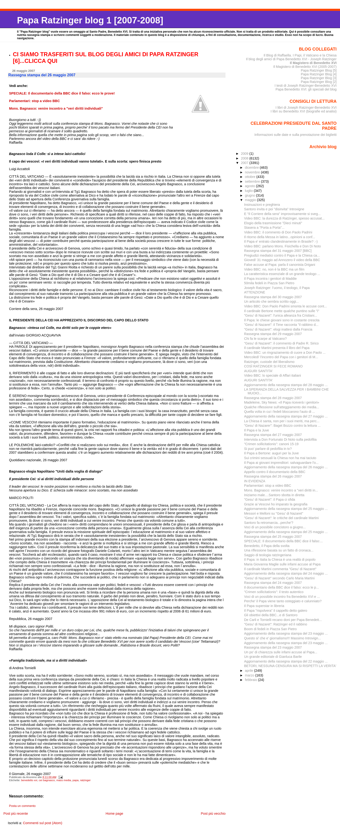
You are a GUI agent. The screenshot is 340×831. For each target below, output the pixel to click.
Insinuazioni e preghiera (262, 205)
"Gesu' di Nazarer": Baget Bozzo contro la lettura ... (282, 425)
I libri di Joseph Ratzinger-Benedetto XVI (306, 107)
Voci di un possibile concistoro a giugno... (275, 527)
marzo (250, 675)
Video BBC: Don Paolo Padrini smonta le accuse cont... (285, 306)
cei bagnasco (47, 780)
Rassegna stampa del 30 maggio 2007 (273, 297)
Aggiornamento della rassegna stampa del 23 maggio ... (286, 633)
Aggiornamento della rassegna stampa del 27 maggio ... (286, 416)
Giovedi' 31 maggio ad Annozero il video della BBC (282, 260)
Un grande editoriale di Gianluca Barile (273, 657)
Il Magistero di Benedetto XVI (313, 63)
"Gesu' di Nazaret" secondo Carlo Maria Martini (279, 578)
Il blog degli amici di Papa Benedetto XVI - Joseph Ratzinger (291, 59)
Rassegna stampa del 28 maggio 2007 (273, 398)
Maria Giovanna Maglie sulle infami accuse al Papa (282, 564)
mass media (63, 780)
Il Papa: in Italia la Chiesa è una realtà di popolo (280, 559)
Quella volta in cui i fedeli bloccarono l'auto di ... (279, 411)
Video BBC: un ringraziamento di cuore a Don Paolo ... (285, 352)
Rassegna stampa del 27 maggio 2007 (273, 435)
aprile (249, 670)
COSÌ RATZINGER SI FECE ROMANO (273, 366)
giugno (250, 195)
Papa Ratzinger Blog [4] (319, 74)
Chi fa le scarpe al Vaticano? (265, 338)
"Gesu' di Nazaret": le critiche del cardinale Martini (281, 518)
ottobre (250, 177)
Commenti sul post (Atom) (42, 823)
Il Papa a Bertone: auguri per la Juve (271, 453)
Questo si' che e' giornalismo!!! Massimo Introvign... (282, 638)
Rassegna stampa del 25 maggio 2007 (273, 536)
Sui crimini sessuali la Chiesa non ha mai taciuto (280, 458)
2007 (245, 163)
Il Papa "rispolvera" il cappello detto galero (275, 610)
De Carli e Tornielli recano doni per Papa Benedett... (283, 620)
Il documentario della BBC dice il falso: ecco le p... (281, 587)
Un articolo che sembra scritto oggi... (271, 301)
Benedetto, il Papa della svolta (266, 546)
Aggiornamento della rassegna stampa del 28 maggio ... (286, 385)
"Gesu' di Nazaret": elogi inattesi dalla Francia (278, 329)
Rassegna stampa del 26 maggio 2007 (273, 476)
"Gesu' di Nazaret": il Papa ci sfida (269, 499)
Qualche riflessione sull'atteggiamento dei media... (281, 407)
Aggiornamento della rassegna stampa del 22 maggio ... (286, 661)
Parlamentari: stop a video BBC (267, 485)
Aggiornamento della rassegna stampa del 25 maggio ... (286, 509)
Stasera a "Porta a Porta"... (264, 227)
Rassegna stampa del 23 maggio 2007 (273, 647)
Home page (114, 813)
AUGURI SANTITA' (258, 371)
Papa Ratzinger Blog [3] (319, 78)
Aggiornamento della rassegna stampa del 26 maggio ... (286, 467)
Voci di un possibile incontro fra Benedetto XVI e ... (282, 596)
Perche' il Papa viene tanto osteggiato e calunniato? (283, 601)
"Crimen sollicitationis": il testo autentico (273, 592)
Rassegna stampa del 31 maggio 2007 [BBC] (278, 251)
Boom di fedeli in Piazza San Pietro (270, 629)
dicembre (252, 167)
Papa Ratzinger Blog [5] (319, 70)
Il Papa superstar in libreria (264, 606)
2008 (245, 158)
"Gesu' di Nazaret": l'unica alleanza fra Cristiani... (280, 315)
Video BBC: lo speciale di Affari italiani (272, 375)
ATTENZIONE (254, 292)
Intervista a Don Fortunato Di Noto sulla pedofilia (280, 439)
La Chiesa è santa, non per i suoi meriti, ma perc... (281, 421)
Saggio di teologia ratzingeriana (267, 555)
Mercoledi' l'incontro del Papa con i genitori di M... (281, 357)
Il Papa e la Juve (256, 430)
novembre (253, 172)
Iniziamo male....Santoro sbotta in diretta (274, 495)
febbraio (251, 680)
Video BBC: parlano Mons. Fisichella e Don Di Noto (282, 246)
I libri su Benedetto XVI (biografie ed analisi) (303, 111)
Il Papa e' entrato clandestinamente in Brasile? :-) (281, 241)
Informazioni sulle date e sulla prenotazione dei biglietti (296, 135)
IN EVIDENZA (254, 481)
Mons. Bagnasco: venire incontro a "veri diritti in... (281, 490)
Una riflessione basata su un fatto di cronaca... (279, 550)
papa (75, 780)
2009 (245, 153)
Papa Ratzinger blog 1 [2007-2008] (90, 20)
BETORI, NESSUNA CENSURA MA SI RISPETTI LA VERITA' (290, 666)
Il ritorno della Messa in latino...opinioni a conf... (279, 237)
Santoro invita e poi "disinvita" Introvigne (274, 209)
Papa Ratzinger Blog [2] (319, 82)
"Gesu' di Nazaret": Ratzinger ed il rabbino (275, 624)
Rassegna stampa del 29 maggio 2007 (273, 334)
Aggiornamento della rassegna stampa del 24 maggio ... (286, 573)
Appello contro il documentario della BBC (275, 472)
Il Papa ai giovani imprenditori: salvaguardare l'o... (281, 463)
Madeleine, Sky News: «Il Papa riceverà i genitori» (281, 402)
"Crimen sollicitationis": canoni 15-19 (271, 444)
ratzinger (85, 780)
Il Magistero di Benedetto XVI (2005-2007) (304, 67)
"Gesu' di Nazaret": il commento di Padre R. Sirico (281, 343)
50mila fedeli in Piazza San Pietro (269, 283)
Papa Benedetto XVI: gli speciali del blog (306, 89)
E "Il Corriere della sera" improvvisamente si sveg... (282, 214)
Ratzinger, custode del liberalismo (269, 362)
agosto (250, 186)
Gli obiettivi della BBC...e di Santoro (271, 615)
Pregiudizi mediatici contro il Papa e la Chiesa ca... (282, 255)
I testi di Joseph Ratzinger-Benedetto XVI (306, 85)
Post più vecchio (213, 813)
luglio (249, 191)
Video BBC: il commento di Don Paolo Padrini (278, 232)
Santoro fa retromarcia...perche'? (268, 523)
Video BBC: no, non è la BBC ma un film (274, 269)
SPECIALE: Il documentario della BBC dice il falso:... (283, 541)
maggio (251, 200)
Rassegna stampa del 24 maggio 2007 (273, 583)
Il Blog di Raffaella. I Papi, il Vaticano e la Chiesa (300, 55)
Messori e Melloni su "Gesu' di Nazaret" (273, 513)
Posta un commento (22, 806)
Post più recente (15, 813)
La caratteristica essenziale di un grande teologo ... (282, 274)
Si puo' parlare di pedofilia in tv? (268, 449)
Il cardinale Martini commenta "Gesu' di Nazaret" (280, 569)
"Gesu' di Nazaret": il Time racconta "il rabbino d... (281, 325)
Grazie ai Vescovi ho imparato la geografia (275, 504)
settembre (253, 181)
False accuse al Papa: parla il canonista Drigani (279, 265)
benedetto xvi (29, 780)
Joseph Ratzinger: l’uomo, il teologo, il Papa (277, 288)
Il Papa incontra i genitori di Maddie (270, 278)
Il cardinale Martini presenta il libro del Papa (277, 348)
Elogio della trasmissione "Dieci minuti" (273, 223)
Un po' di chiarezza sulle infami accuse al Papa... (280, 652)
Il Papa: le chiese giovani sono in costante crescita (281, 320)
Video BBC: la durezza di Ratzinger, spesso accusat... (284, 218)
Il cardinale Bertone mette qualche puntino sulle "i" (281, 311)
